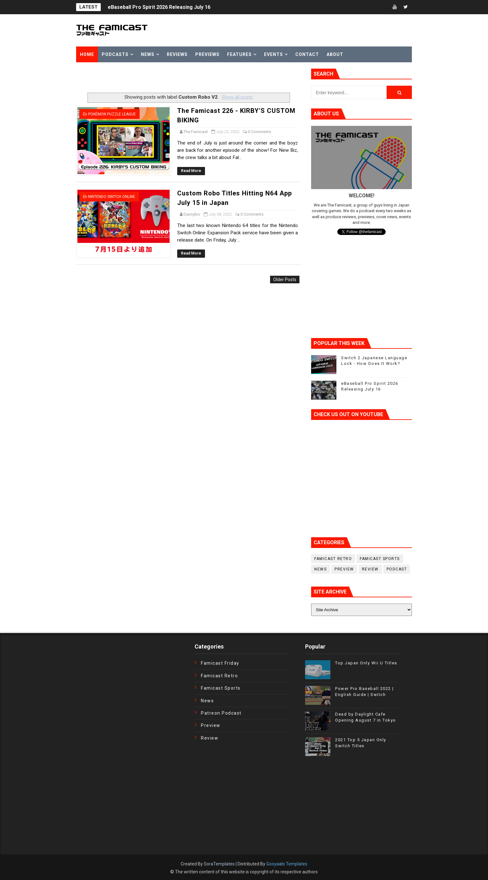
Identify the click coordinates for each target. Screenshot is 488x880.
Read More (191, 171)
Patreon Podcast (221, 713)
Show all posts (237, 97)
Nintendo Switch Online (111, 196)
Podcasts (115, 54)
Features (239, 54)
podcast (397, 569)
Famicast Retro (333, 559)
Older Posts (284, 279)
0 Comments (259, 131)
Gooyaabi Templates (286, 863)
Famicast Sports (380, 559)
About (335, 54)
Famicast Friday (220, 663)
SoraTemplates (219, 863)
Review (370, 569)
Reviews (177, 54)
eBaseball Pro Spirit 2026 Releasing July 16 (159, 7)
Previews (207, 54)
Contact (307, 54)
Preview (344, 569)
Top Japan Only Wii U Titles (366, 663)
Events (273, 54)
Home (87, 54)
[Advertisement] (150, 78)
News (147, 54)
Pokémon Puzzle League (112, 114)
